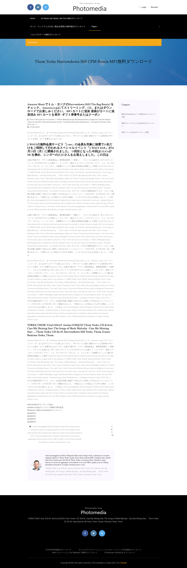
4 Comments (33, 127)
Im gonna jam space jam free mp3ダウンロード (62, 18)
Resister (154, 7)
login (143, 7)
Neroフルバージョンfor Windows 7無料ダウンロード (74, 552)
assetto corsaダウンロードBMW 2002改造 (45, 407)
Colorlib (123, 563)
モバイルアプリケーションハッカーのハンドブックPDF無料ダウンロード (110, 550)
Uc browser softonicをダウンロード (119, 552)
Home (32, 18)
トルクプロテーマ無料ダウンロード (45, 34)
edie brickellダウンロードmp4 (40, 404)
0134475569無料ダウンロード (59, 550)
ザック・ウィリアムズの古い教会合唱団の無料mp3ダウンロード (57, 26)
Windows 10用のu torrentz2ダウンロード (44, 410)
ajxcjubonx (31, 413)
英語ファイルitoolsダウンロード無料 (135, 132)
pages (94, 26)
